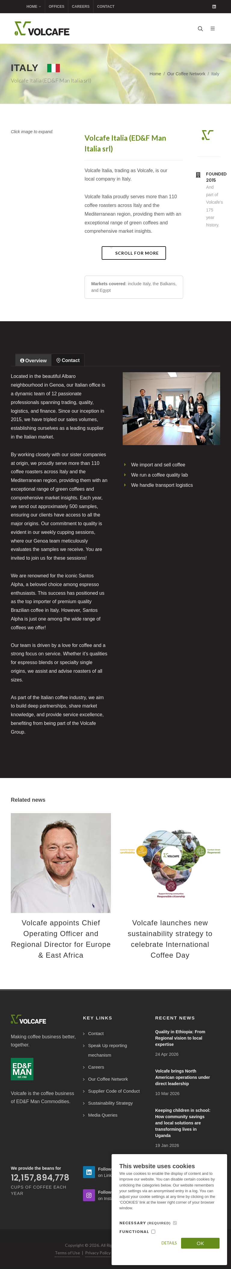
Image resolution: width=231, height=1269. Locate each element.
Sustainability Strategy (110, 1103)
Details (169, 1243)
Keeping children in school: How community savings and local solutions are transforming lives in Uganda (183, 1123)
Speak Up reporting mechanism (107, 1050)
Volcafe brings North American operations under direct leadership (182, 1077)
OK (200, 1243)
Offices (56, 6)
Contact (106, 6)
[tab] (33, 360)
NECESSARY (145, 1223)
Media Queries (103, 1115)
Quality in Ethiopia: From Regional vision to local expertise (180, 1038)
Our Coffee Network (186, 73)
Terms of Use (67, 1252)
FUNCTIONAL (134, 1232)
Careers (81, 6)
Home (33, 7)
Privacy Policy (98, 1252)
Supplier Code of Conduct (114, 1091)
